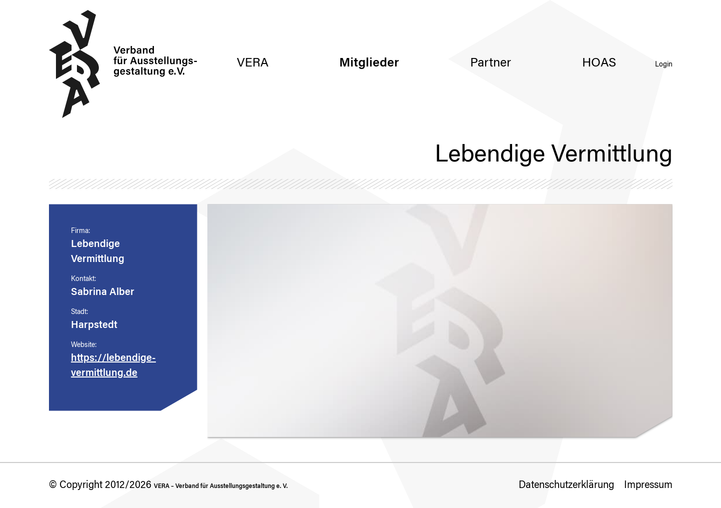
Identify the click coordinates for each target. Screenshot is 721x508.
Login (664, 65)
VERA (252, 64)
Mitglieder (369, 64)
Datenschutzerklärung (566, 485)
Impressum (648, 485)
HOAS (599, 64)
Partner (490, 64)
